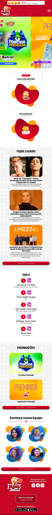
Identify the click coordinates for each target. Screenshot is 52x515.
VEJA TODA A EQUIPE (26, 469)
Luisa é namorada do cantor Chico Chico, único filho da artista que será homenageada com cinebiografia (26, 181)
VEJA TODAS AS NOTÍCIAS (26, 263)
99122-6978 (26, 499)
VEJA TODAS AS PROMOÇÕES (26, 407)
